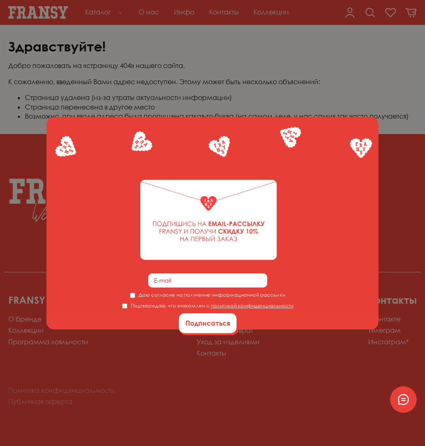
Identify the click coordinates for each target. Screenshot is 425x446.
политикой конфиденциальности (252, 305)
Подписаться (208, 323)
